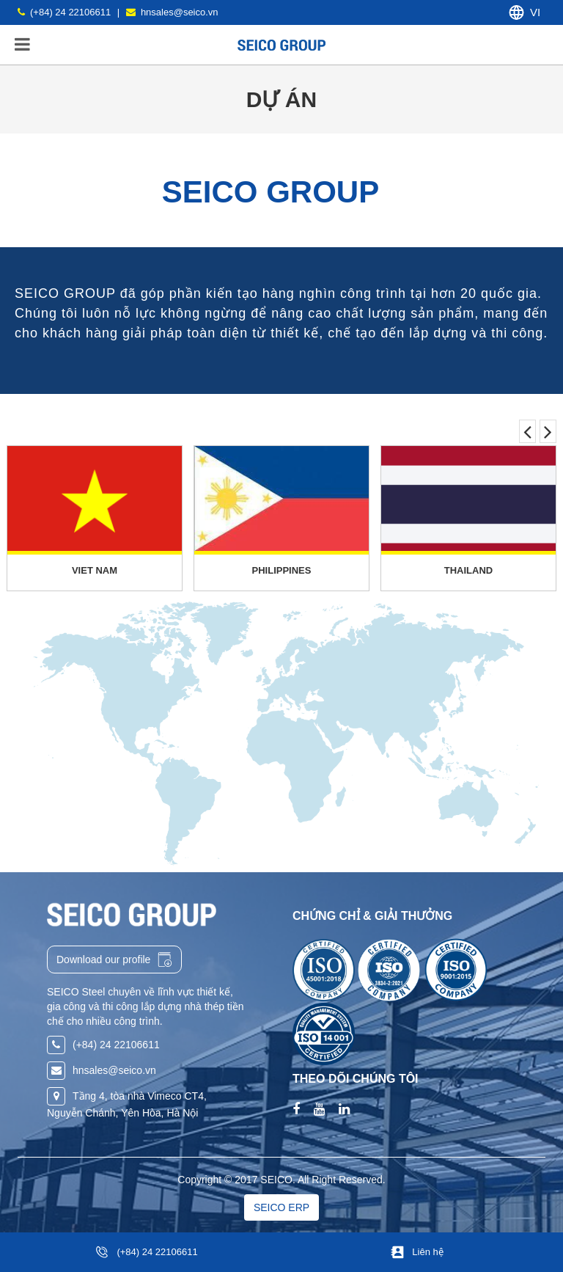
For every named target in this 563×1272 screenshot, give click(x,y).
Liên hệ (427, 1251)
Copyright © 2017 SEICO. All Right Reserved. (281, 1179)
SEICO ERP (281, 1207)
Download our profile (114, 959)
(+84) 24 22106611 (157, 1251)
